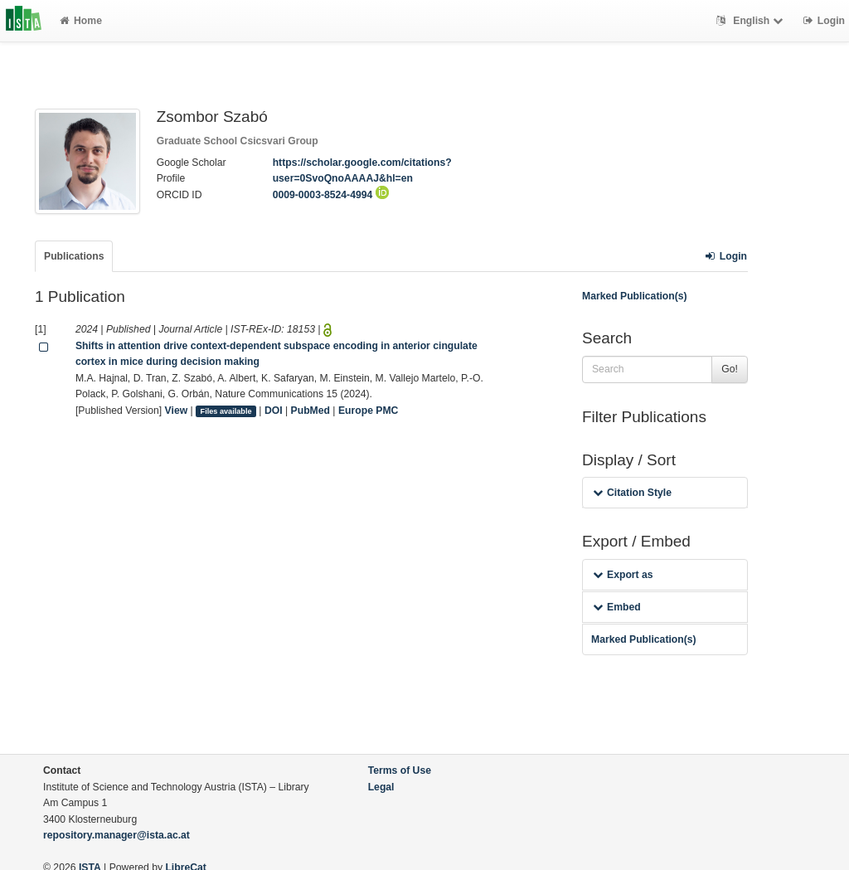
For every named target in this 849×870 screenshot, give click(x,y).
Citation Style (632, 492)
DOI (273, 410)
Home (81, 21)
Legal (381, 787)
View (176, 410)
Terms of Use (399, 770)
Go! (729, 369)
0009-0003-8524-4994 (331, 195)
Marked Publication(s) (634, 296)
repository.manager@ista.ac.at (116, 835)
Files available (226, 411)
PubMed (310, 410)
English (751, 21)
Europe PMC (368, 410)
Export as (623, 575)
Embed (617, 607)
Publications (74, 256)
